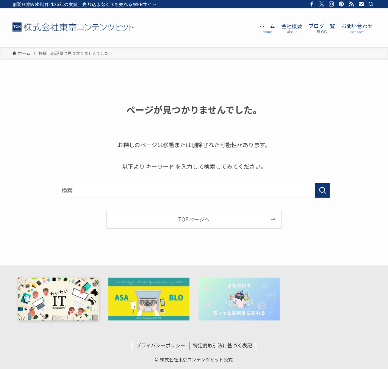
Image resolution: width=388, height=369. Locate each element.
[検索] (371, 4)
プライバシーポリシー (160, 345)
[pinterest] (341, 4)
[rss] (351, 4)
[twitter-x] (322, 4)
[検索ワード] (194, 190)
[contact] (361, 4)
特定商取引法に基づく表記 (222, 345)
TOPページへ (194, 219)
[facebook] (312, 4)
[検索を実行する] (322, 190)
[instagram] (331, 4)
